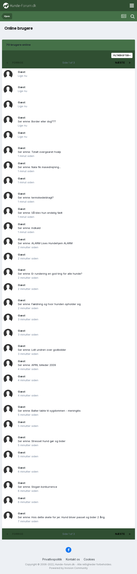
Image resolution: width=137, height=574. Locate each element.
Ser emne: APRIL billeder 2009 (37, 365)
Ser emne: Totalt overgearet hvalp (39, 151)
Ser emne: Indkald (29, 228)
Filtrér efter (122, 55)
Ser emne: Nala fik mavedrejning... (39, 167)
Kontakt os (73, 559)
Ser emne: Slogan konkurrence (37, 486)
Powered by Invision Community (68, 568)
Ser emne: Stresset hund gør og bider (41, 441)
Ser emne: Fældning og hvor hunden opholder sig (49, 304)
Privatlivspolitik (52, 559)
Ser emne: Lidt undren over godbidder (42, 349)
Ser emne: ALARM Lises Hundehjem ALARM (45, 243)
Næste (120, 62)
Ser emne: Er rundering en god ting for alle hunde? (50, 273)
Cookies (89, 559)
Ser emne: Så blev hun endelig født (40, 212)
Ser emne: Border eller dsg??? (37, 121)
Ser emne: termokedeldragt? (36, 197)
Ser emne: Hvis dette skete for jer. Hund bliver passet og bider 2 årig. (61, 517)
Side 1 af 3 (69, 62)
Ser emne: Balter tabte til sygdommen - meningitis (49, 410)
